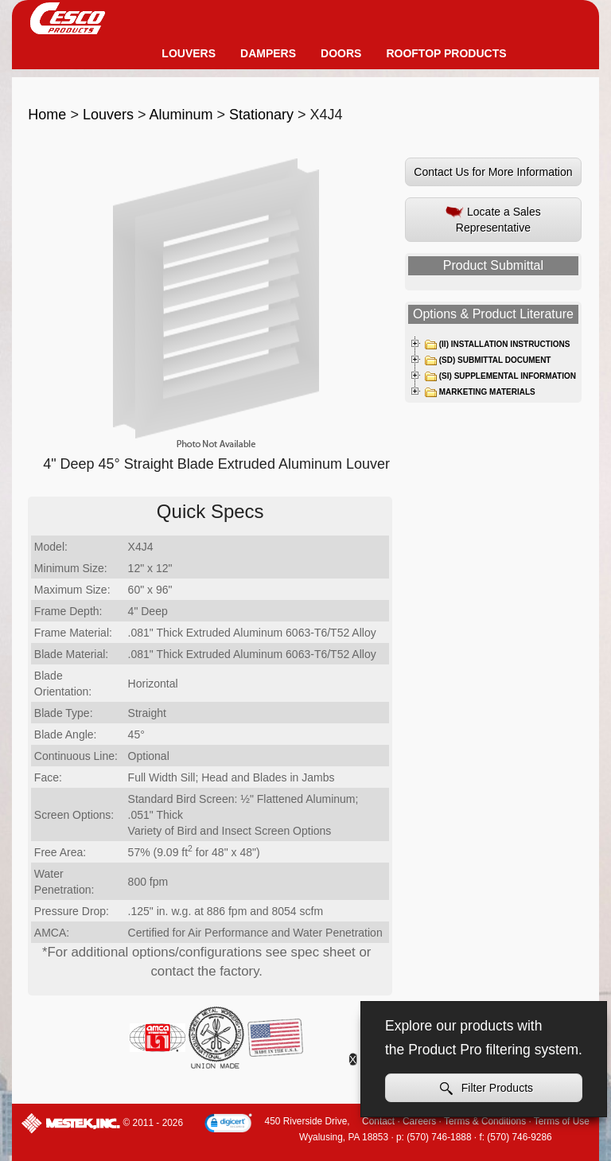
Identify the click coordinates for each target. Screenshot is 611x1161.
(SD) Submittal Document (487, 360)
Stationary (261, 115)
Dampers (268, 53)
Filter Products (486, 1088)
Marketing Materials (479, 392)
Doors (341, 53)
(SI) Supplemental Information (500, 376)
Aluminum (180, 115)
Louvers (189, 53)
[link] (228, 1124)
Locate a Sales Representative (493, 219)
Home (47, 115)
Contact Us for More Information (493, 172)
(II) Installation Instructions (497, 344)
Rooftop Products (446, 53)
